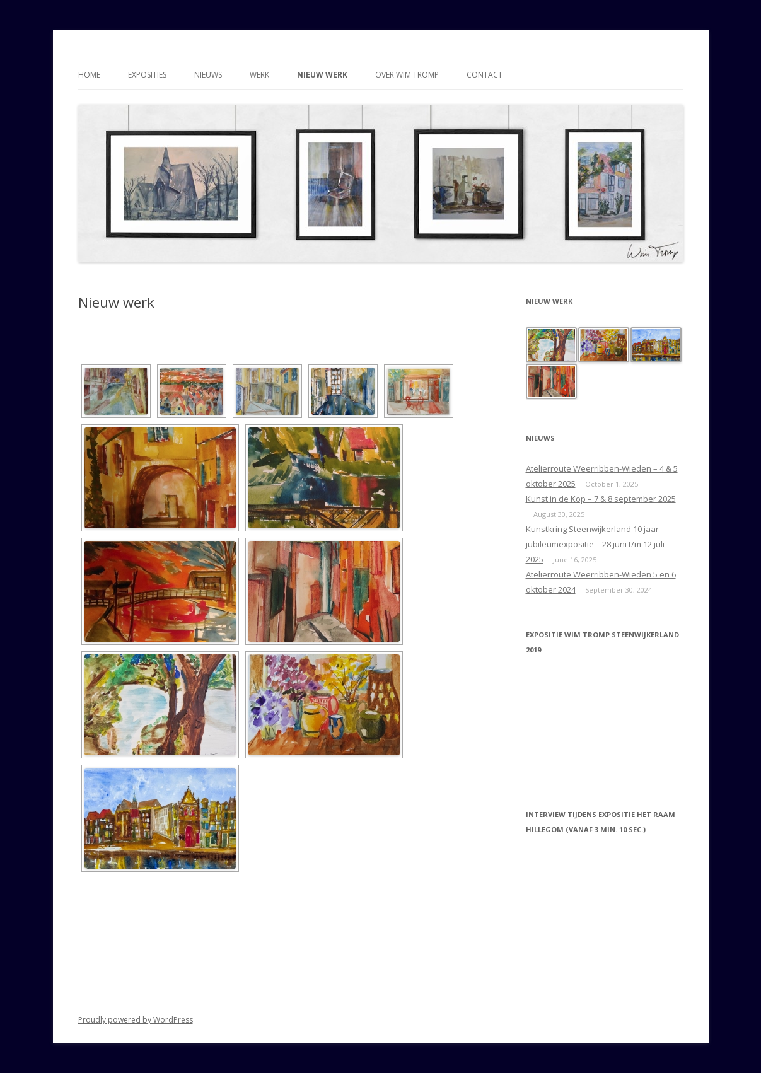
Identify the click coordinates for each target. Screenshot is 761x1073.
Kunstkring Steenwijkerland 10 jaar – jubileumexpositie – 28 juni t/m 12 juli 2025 (595, 544)
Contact (484, 74)
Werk (259, 74)
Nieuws (208, 74)
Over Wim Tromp (407, 74)
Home (89, 74)
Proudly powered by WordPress (135, 1019)
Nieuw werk (322, 74)
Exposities (147, 74)
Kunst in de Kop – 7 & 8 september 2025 (601, 498)
